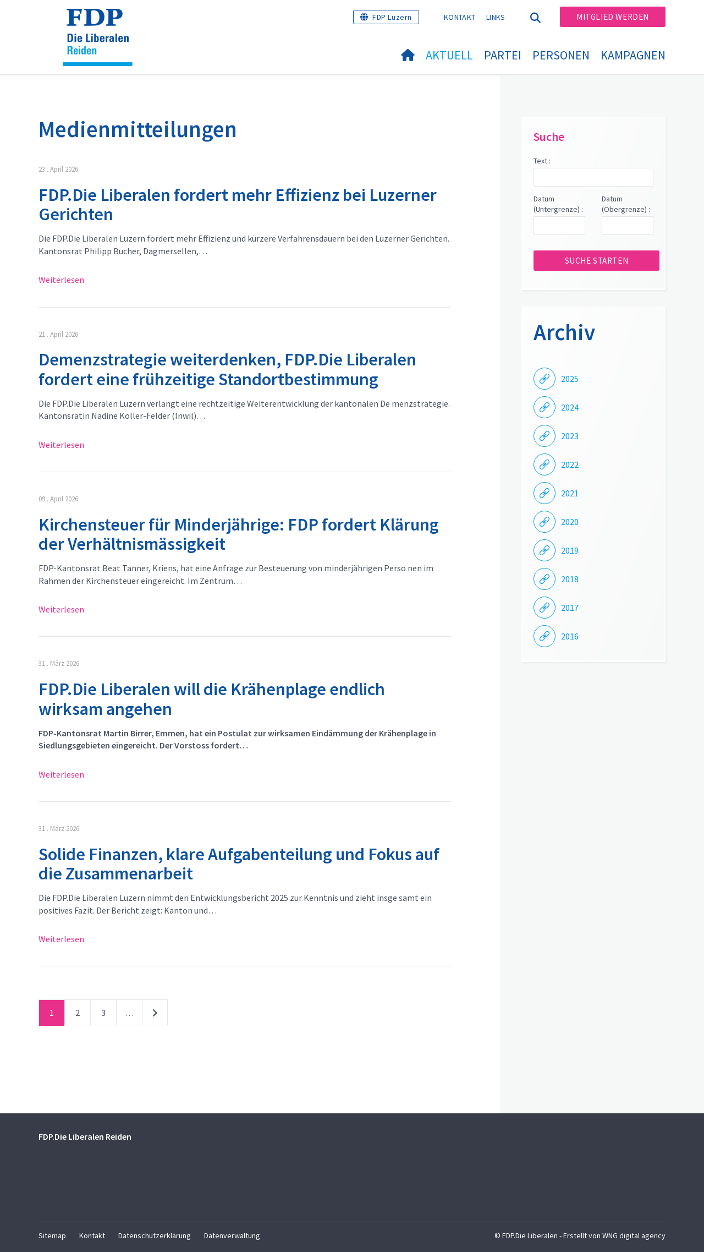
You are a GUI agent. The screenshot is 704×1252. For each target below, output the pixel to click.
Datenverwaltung (232, 1235)
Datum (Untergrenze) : (558, 204)
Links (495, 17)
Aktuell (449, 55)
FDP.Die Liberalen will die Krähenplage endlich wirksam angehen (211, 698)
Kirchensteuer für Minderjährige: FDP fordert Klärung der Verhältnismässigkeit (238, 534)
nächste (154, 1015)
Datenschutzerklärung (154, 1235)
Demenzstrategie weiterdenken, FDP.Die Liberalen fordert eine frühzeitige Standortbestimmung (227, 369)
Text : (542, 161)
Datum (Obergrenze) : (626, 204)
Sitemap (52, 1235)
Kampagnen (633, 55)
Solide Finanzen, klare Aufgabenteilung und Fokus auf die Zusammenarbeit (238, 863)
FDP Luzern (392, 17)
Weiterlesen (61, 279)
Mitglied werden (612, 17)
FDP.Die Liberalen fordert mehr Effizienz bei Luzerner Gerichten (237, 204)
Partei (502, 55)
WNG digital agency (634, 1235)
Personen (561, 55)
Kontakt (459, 17)
